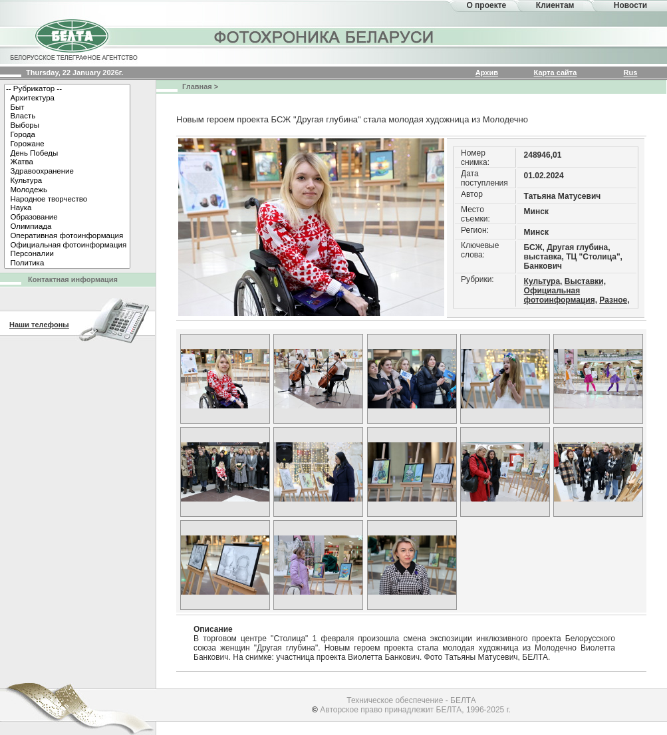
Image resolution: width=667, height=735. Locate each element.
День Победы (67, 153)
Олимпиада (67, 226)
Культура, (543, 281)
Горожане (67, 144)
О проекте (486, 5)
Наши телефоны (39, 325)
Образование (67, 217)
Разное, (614, 300)
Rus (631, 72)
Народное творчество (67, 199)
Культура (67, 181)
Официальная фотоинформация (67, 245)
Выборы (67, 125)
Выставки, (585, 281)
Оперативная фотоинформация (67, 236)
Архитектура (67, 98)
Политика (67, 263)
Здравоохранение (67, 171)
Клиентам (555, 5)
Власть (67, 116)
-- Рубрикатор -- (67, 89)
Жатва (67, 162)
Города (67, 135)
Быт (67, 107)
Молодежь (67, 190)
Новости (630, 5)
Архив (486, 72)
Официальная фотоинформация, (560, 295)
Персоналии (67, 254)
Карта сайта (555, 72)
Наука (67, 208)
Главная (197, 86)
